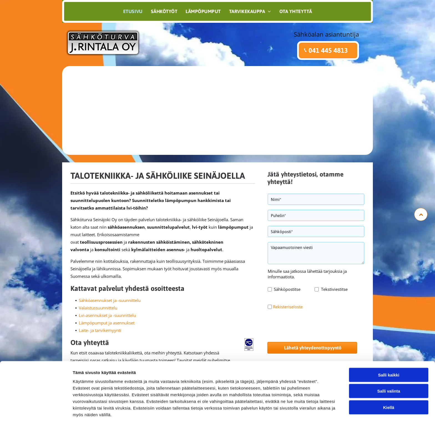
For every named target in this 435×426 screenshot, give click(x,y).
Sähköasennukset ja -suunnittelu (110, 300)
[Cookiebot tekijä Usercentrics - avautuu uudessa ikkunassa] (36, 415)
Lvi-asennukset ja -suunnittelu (107, 315)
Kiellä (388, 389)
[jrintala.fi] (217, 110)
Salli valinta (388, 373)
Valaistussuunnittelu (98, 308)
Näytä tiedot (297, 415)
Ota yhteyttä (89, 342)
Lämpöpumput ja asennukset (107, 323)
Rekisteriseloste (288, 306)
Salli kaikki (388, 357)
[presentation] (310, 325)
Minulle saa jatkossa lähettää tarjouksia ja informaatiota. (307, 273)
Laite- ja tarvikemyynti (100, 330)
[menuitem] (133, 11)
